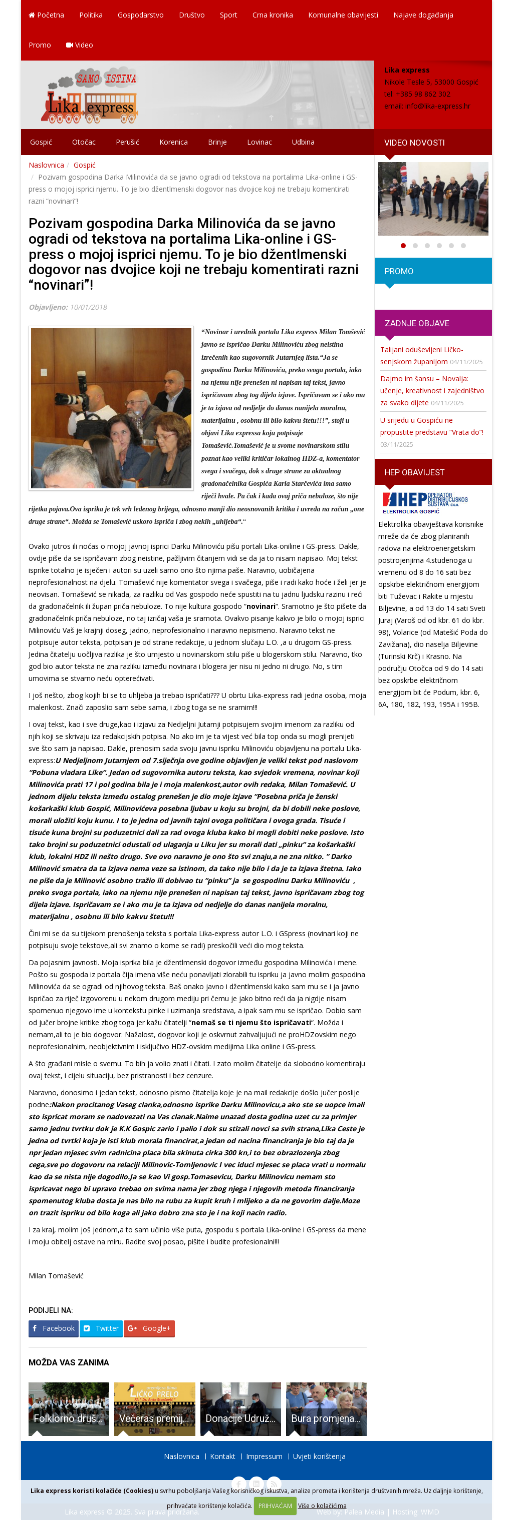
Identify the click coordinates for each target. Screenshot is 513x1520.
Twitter (101, 1328)
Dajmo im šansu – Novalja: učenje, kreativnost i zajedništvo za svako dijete (432, 390)
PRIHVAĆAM (275, 1505)
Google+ (149, 1328)
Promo (40, 45)
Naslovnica (46, 165)
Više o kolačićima (322, 1505)
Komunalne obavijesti (343, 15)
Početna (46, 15)
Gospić (41, 142)
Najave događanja (423, 15)
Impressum (264, 1456)
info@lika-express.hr (437, 106)
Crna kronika (272, 15)
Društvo (192, 15)
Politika (91, 15)
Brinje (217, 142)
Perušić (127, 142)
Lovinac (259, 142)
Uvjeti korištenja (319, 1456)
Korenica (173, 142)
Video (79, 45)
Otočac (84, 142)
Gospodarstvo (141, 15)
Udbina (303, 142)
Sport (228, 15)
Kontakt (222, 1456)
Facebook (54, 1328)
